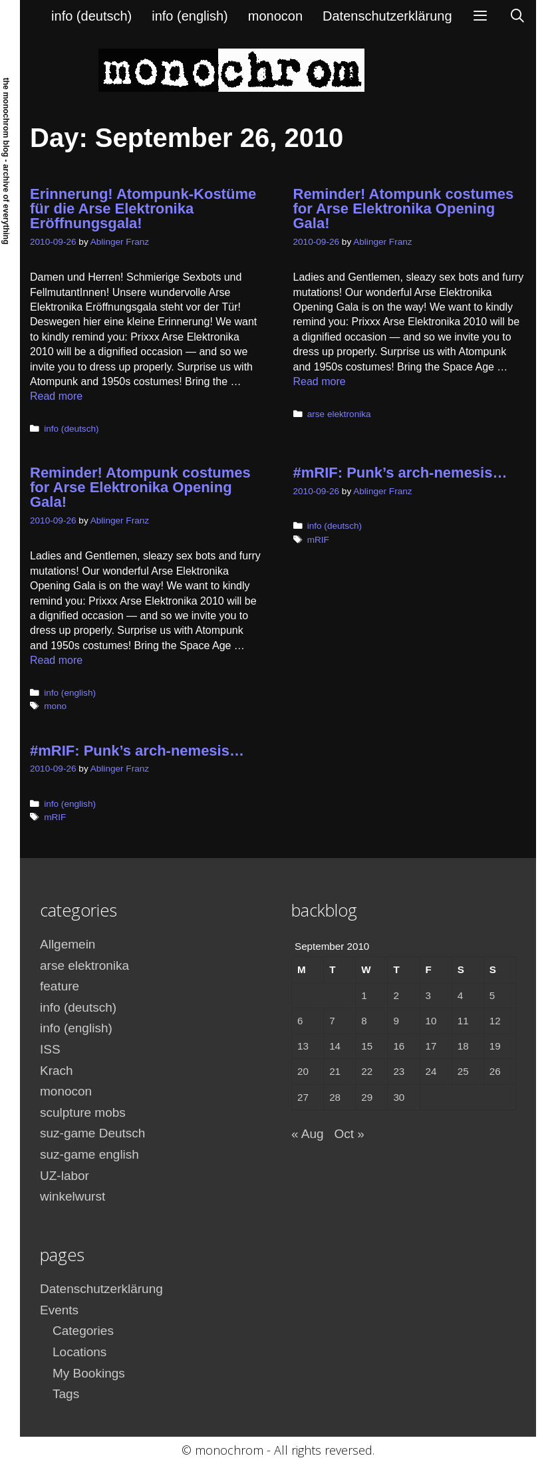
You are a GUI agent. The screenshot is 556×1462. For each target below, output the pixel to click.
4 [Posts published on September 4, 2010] (460, 995)
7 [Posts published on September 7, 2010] (332, 1020)
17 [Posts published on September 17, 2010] (431, 1046)
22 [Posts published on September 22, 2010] (366, 1071)
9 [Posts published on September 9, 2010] (395, 1020)
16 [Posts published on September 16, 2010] (398, 1046)
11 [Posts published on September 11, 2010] (463, 1020)
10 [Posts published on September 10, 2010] (431, 1020)
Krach (56, 1071)
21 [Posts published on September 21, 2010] (335, 1071)
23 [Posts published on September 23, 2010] (398, 1071)
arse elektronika (339, 414)
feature (59, 986)
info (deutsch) (91, 16)
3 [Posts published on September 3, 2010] (428, 995)
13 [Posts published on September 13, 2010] (303, 1046)
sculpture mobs (83, 1112)
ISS (50, 1049)
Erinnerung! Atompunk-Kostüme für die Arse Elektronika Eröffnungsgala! (143, 208)
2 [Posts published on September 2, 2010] (395, 995)
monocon (275, 16)
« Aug (307, 1134)
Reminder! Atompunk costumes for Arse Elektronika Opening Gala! (403, 208)
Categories (83, 1331)
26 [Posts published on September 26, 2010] (495, 1071)
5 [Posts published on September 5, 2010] (492, 995)
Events (59, 1310)
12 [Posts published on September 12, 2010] (495, 1020)
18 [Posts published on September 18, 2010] (463, 1046)
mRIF (318, 540)
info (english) (190, 16)
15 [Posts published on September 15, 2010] (366, 1046)
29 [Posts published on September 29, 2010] (366, 1097)
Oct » (349, 1134)
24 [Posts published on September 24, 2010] (431, 1071)
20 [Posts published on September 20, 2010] (303, 1071)
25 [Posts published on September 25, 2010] (463, 1071)
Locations (79, 1352)
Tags (66, 1394)
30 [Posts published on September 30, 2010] (398, 1097)
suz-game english (89, 1154)
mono (55, 706)
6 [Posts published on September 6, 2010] (300, 1020)
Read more (56, 396)
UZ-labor (64, 1176)
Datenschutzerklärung (387, 16)
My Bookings (89, 1373)
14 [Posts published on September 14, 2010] (335, 1046)
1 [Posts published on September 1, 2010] (363, 995)
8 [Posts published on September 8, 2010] (363, 1020)
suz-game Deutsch (92, 1133)
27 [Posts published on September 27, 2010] (303, 1097)
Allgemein (67, 944)
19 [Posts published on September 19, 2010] (495, 1046)
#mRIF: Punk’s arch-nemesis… (400, 472)
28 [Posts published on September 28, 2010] (335, 1097)
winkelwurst (72, 1196)
